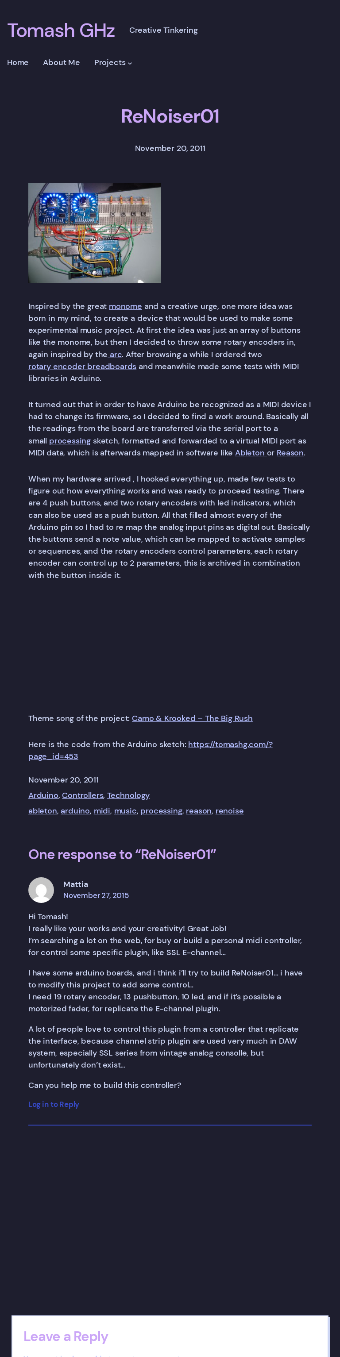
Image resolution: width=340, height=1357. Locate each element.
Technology (128, 795)
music (125, 811)
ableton (42, 811)
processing (70, 441)
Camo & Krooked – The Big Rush (192, 718)
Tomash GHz (61, 30)
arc (115, 354)
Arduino (43, 795)
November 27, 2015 (96, 895)
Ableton (251, 452)
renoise (230, 811)
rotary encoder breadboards (82, 366)
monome (125, 306)
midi (102, 811)
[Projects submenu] (130, 63)
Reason (290, 452)
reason (199, 811)
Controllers (82, 795)
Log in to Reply (53, 1104)
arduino (75, 811)
